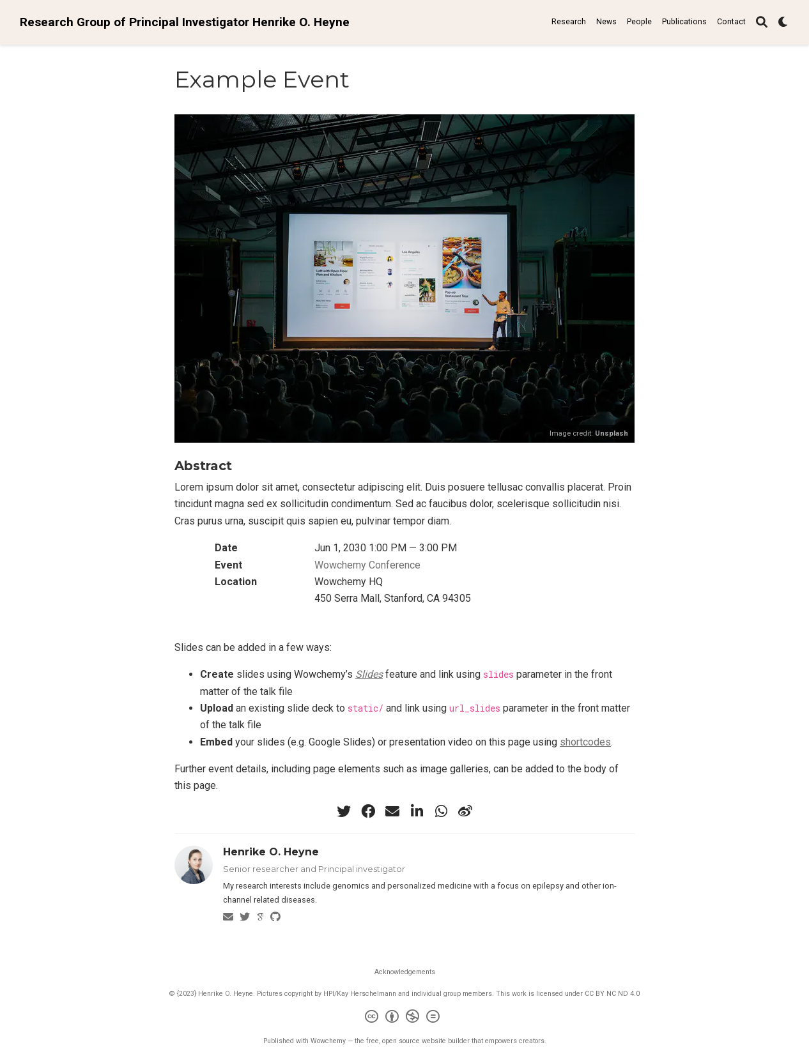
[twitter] (343, 811)
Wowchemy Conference (367, 565)
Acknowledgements (404, 972)
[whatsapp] (441, 811)
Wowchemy (328, 1041)
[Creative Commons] (405, 1018)
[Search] (761, 22)
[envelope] (392, 811)
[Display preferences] (783, 22)
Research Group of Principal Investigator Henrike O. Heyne (185, 22)
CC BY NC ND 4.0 (612, 994)
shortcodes (585, 742)
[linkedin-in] (416, 811)
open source (401, 1041)
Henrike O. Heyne (271, 852)
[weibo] (465, 811)
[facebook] (368, 811)
